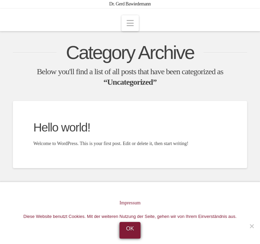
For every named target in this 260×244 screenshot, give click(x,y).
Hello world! (61, 127)
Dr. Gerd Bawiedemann (130, 4)
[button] (130, 23)
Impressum (130, 202)
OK (130, 228)
